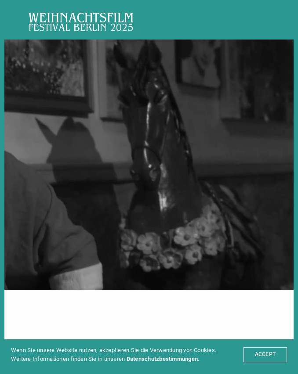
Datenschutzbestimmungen (162, 359)
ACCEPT (265, 354)
